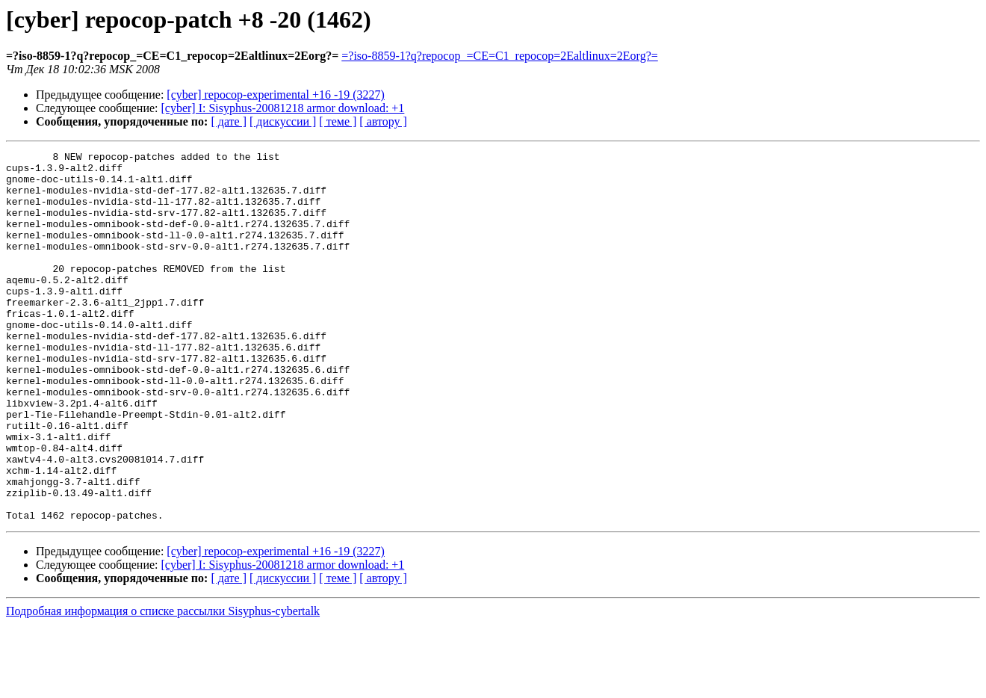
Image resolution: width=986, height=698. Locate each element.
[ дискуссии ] (282, 121)
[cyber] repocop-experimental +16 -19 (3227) (276, 94)
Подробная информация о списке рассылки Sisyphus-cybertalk (163, 685)
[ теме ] (337, 121)
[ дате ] (228, 121)
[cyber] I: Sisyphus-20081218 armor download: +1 (283, 108)
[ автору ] (382, 121)
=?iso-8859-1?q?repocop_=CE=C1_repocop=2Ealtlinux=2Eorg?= (499, 55)
